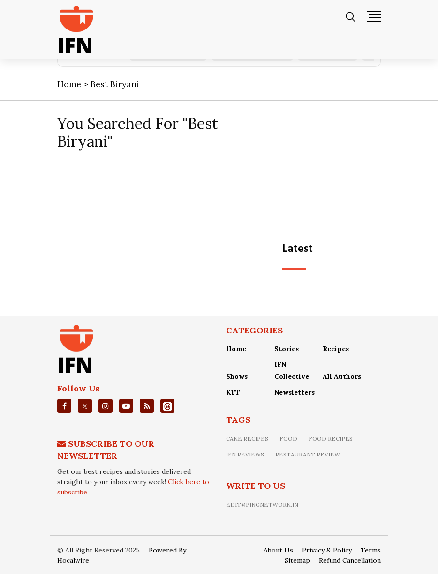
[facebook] (64, 406)
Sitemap (297, 560)
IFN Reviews (245, 454)
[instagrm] (105, 406)
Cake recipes (247, 438)
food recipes (331, 438)
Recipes (336, 349)
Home (236, 349)
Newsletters (294, 392)
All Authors (342, 376)
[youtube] (126, 406)
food (288, 438)
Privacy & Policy (327, 550)
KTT (233, 392)
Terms (371, 550)
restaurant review (307, 454)
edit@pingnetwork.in (262, 504)
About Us (278, 550)
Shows (237, 376)
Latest (297, 249)
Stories (286, 349)
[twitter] (85, 406)
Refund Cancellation (350, 560)
